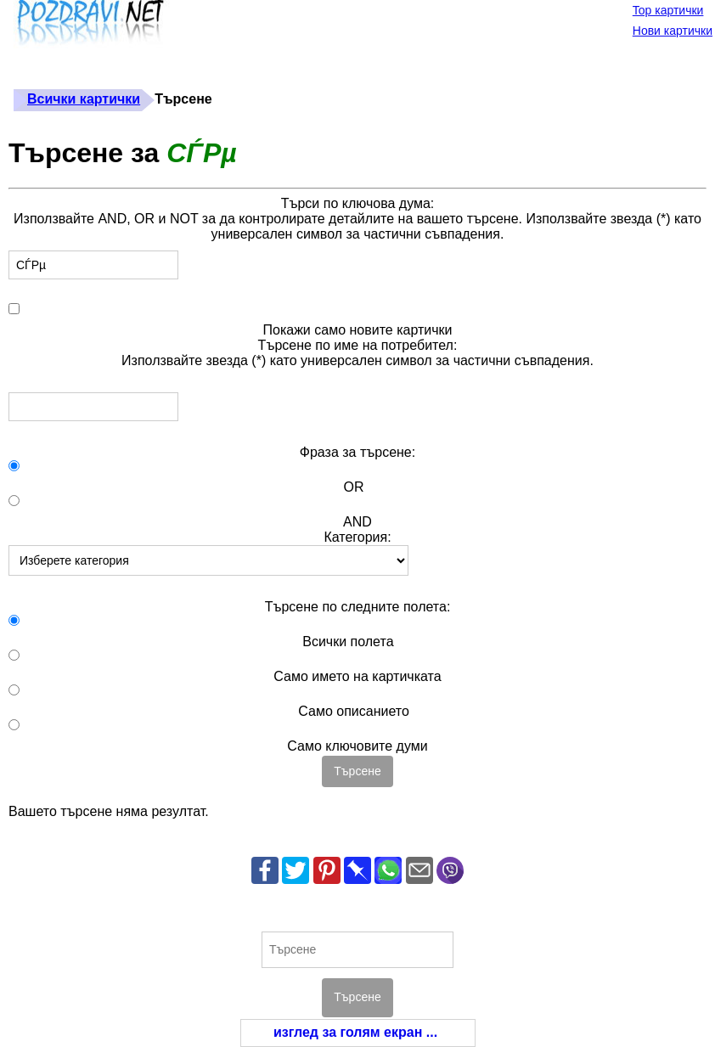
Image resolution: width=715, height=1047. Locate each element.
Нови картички (672, 30)
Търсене (357, 771)
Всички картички (83, 99)
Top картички (668, 10)
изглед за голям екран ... (355, 1032)
